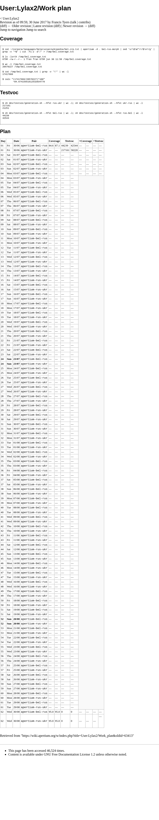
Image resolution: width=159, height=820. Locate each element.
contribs (84, 22)
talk (73, 22)
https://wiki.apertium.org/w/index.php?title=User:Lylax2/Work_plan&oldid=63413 (77, 796)
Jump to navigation (12, 29)
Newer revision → (75, 26)
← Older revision (19, 26)
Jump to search (36, 29)
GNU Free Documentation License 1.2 (69, 814)
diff (3, 26)
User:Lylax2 (11, 18)
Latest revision (43, 26)
